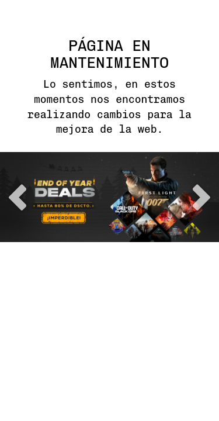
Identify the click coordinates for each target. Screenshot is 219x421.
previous (17, 197)
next (201, 197)
